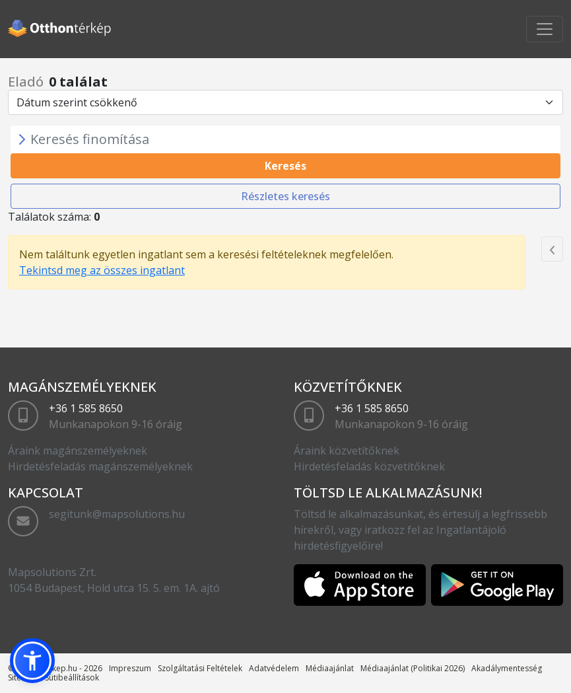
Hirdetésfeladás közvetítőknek (369, 466)
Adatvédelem (274, 668)
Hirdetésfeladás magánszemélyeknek (100, 466)
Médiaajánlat (330, 668)
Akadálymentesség (506, 668)
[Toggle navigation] (544, 29)
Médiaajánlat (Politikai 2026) (412, 668)
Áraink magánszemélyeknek (77, 450)
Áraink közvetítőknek (346, 450)
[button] (32, 660)
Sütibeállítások (72, 677)
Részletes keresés (285, 196)
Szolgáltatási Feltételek (200, 668)
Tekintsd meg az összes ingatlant (102, 270)
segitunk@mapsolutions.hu (117, 514)
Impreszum (130, 668)
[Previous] (552, 249)
